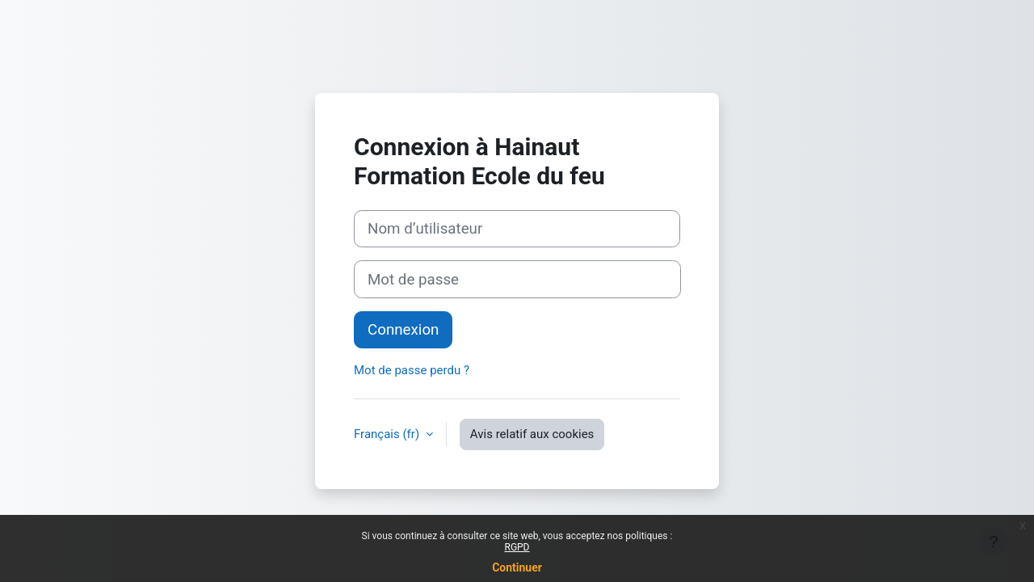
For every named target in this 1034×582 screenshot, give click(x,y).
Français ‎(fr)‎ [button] (388, 434)
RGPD (516, 547)
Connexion (403, 330)
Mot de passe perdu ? (411, 370)
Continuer (517, 567)
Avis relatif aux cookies (532, 434)
